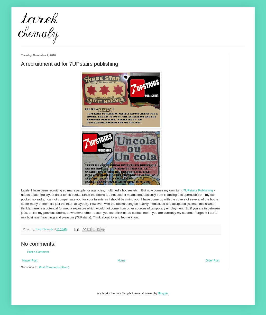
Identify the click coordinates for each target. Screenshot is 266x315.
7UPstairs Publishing (198, 190)
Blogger (163, 293)
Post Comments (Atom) (54, 267)
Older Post (213, 260)
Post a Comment (38, 252)
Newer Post (29, 260)
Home (121, 260)
